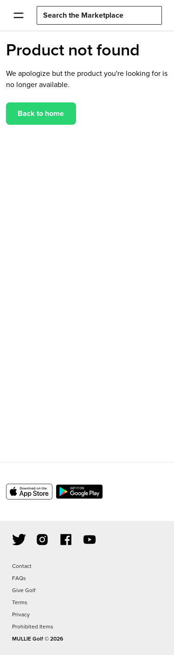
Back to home (41, 113)
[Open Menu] (18, 15)
